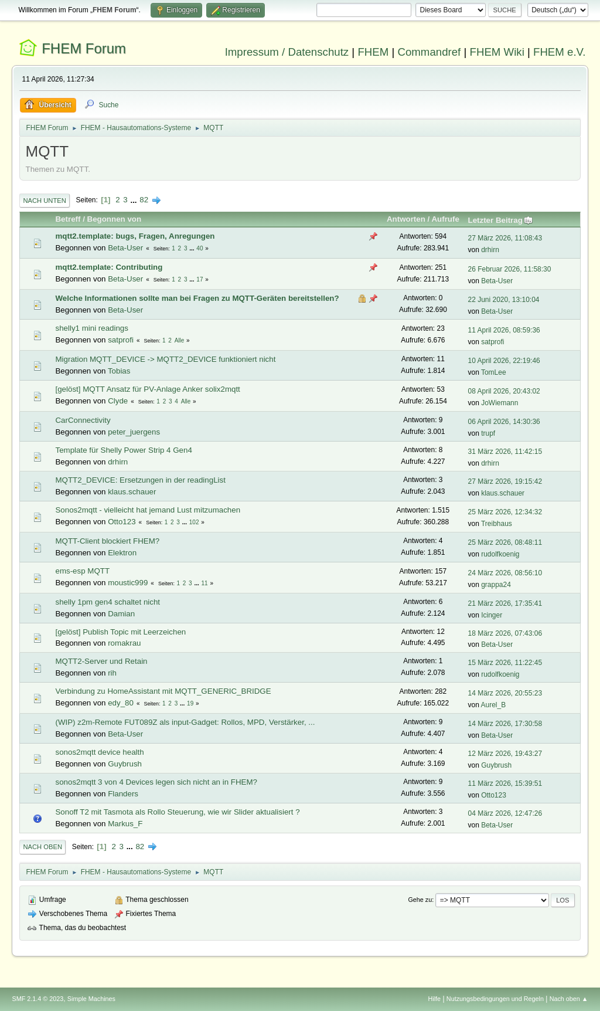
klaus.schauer (132, 491)
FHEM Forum (84, 48)
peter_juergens (134, 432)
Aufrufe (445, 219)
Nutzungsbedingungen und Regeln (495, 998)
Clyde (118, 400)
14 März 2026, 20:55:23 (505, 693)
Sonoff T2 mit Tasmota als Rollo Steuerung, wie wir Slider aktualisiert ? (177, 812)
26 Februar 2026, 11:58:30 (509, 269)
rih (112, 673)
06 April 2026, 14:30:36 (504, 422)
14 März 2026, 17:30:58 (505, 724)
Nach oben (42, 846)
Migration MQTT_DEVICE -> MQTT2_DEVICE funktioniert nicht (165, 359)
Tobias (119, 371)
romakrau (124, 643)
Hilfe (434, 998)
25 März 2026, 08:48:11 (505, 542)
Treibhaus (496, 524)
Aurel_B (493, 705)
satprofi (121, 339)
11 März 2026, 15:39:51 (505, 783)
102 (194, 522)
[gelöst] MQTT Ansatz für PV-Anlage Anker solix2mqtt (147, 389)
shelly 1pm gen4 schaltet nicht (107, 602)
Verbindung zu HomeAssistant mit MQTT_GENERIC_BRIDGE (163, 691)
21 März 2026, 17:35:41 (505, 603)
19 (190, 703)
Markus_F (125, 823)
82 (143, 199)
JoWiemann (499, 403)
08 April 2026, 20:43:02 (504, 391)
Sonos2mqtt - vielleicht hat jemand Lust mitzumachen (147, 510)
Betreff (67, 219)
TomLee (493, 372)
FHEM (372, 52)
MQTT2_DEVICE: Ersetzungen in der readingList (140, 480)
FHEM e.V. (559, 52)
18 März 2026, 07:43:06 (505, 633)
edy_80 (121, 702)
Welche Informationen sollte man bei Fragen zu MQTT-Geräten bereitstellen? (197, 298)
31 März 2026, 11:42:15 (505, 451)
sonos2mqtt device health (99, 752)
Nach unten (44, 200)
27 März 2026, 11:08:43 (505, 238)
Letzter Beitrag (500, 220)
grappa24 (496, 585)
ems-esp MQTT (82, 570)
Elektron (122, 552)
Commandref (429, 52)
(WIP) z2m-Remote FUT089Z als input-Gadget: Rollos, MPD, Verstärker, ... (185, 722)
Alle (180, 340)
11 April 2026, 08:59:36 (504, 330)
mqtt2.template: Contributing (108, 267)
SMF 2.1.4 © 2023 (37, 998)
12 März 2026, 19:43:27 (505, 753)
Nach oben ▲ (569, 998)
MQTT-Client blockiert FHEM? (107, 541)
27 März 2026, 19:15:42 (505, 481)
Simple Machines (91, 998)
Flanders (123, 793)
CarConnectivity (82, 420)
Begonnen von (114, 219)
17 (199, 279)
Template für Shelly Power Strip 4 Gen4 (123, 450)
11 (205, 583)
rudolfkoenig (500, 554)
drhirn (490, 250)
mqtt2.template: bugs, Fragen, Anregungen (134, 236)
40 (199, 248)
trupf (488, 433)
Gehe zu (420, 899)
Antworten (406, 219)
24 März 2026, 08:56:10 (505, 573)
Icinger (491, 615)
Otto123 (121, 521)
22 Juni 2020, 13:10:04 (504, 300)
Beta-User (125, 247)
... (134, 199)
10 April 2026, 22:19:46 (504, 361)
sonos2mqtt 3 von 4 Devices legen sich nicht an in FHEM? (156, 782)
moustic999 (128, 582)
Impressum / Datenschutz (287, 52)
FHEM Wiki (497, 52)
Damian (121, 613)
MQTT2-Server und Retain (101, 661)
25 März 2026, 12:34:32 (505, 512)
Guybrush (125, 763)
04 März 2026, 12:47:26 (505, 813)
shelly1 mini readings (91, 328)
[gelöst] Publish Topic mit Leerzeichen (120, 631)
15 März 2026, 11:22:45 (505, 663)
